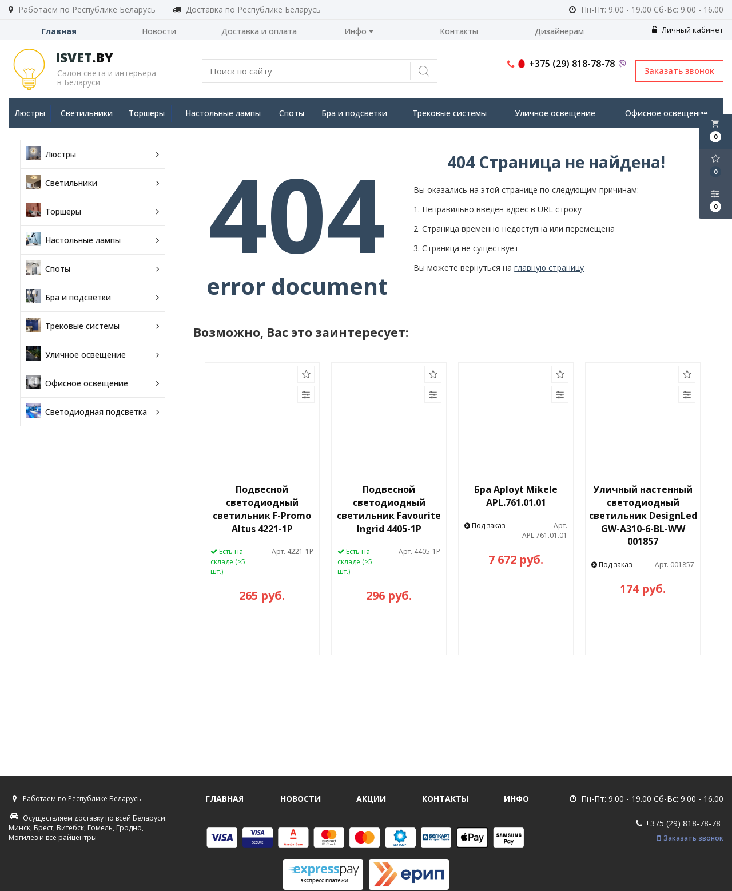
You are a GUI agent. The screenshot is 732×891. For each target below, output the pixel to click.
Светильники (87, 113)
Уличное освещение (555, 113)
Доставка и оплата (259, 31)
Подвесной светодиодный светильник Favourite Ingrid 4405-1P (389, 509)
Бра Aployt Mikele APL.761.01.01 (516, 496)
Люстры (29, 113)
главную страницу (549, 267)
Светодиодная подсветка (92, 411)
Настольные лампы (223, 113)
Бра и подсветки (354, 113)
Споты (291, 113)
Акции (371, 798)
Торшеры (147, 113)
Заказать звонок (679, 70)
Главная (59, 31)
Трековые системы (449, 113)
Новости (159, 31)
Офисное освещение (666, 113)
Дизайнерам (559, 31)
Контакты (459, 31)
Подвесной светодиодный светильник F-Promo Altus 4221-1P (262, 509)
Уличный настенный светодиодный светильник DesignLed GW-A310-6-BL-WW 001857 (643, 515)
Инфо (358, 31)
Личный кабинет (687, 30)
